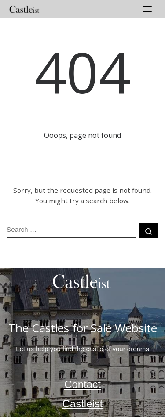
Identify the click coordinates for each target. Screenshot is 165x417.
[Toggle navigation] (147, 9)
